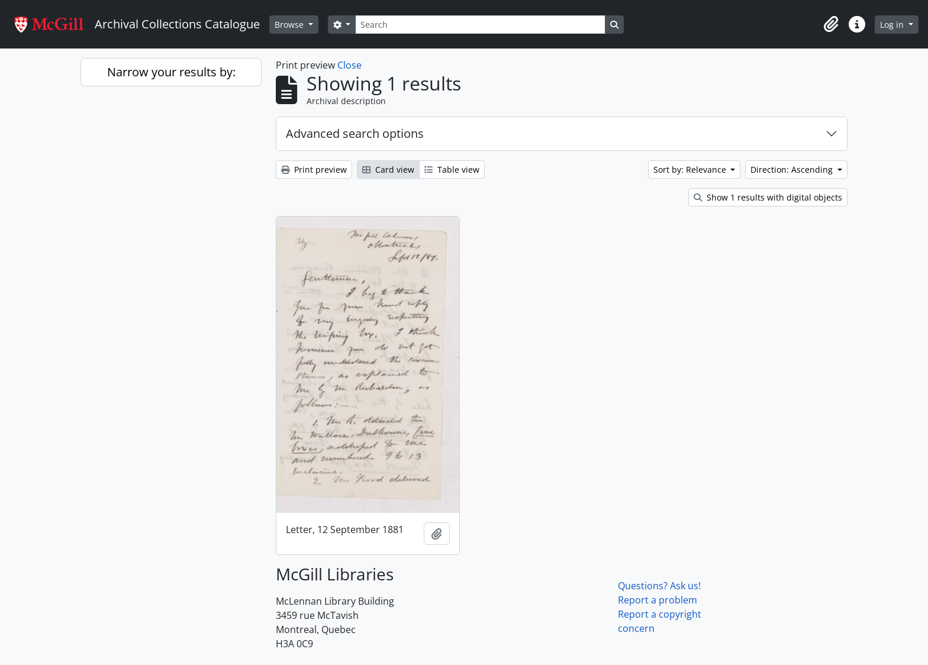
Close (349, 65)
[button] (831, 24)
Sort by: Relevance (691, 169)
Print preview (314, 169)
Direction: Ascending (792, 169)
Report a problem (657, 599)
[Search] (480, 24)
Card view (388, 169)
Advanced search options (355, 133)
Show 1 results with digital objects (768, 197)
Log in (893, 24)
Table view (451, 169)
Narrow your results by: (171, 72)
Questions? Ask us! (659, 585)
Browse (290, 24)
